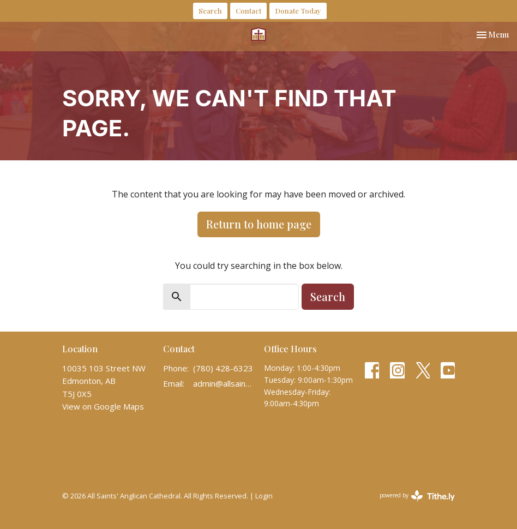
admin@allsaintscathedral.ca (223, 383)
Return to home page (258, 224)
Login (264, 496)
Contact (248, 10)
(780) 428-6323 (223, 368)
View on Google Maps (103, 406)
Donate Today (298, 10)
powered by (417, 496)
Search (210, 10)
